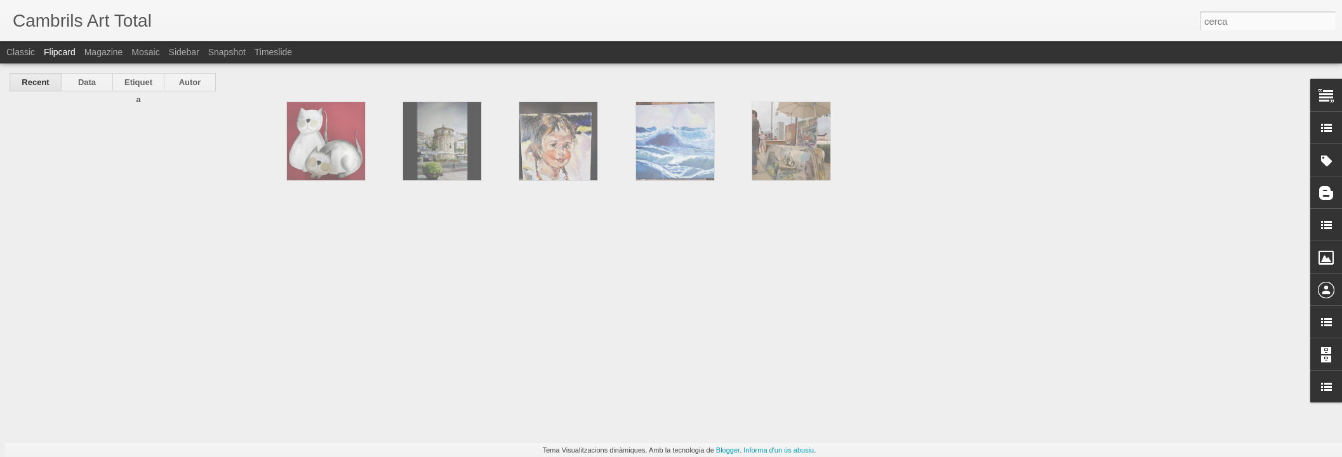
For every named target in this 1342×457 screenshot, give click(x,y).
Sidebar (184, 52)
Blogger (728, 450)
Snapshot (227, 52)
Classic (20, 52)
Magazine (103, 52)
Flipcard (60, 52)
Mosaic (145, 52)
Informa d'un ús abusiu (778, 450)
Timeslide (273, 52)
